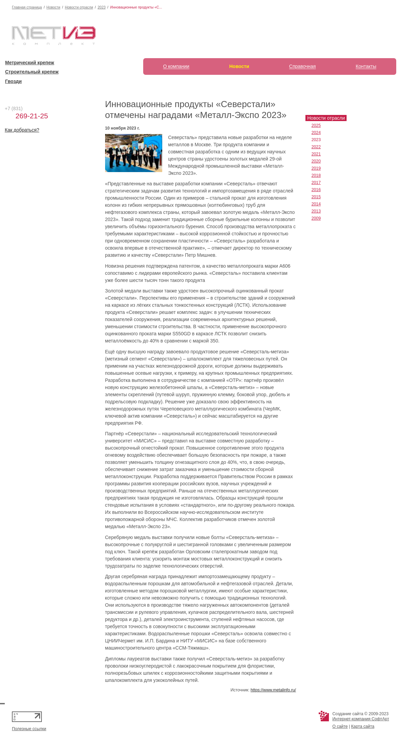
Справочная (302, 66)
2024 (316, 132)
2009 (316, 218)
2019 (316, 168)
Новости (54, 7)
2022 (316, 147)
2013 (316, 211)
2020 (316, 161)
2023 (101, 7)
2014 (316, 204)
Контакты (366, 66)
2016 (316, 189)
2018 (316, 175)
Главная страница (27, 7)
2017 (316, 182)
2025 (316, 125)
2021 (316, 154)
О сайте (340, 726)
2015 (316, 197)
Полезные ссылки (29, 728)
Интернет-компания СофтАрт (360, 719)
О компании (176, 66)
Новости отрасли (79, 7)
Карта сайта (362, 726)
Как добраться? (22, 130)
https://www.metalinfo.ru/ (273, 690)
